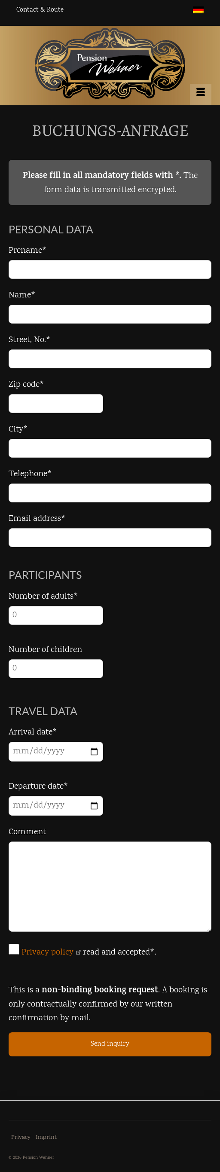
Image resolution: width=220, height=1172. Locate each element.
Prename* (28, 251)
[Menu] (200, 94)
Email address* (37, 519)
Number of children (45, 650)
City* (18, 429)
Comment (27, 832)
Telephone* (30, 474)
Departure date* (38, 786)
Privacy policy (51, 952)
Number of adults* (43, 597)
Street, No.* (30, 340)
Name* (22, 295)
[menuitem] (198, 10)
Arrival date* (33, 732)
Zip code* (26, 385)
